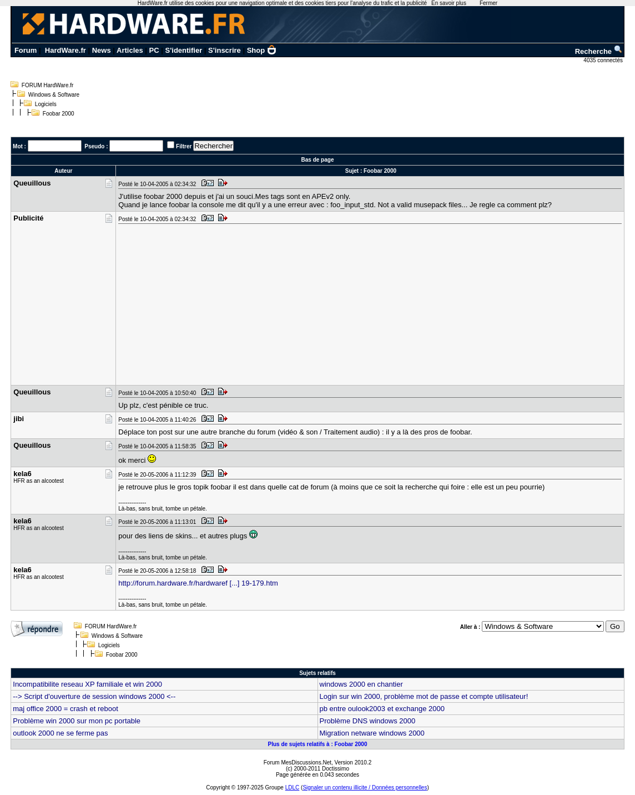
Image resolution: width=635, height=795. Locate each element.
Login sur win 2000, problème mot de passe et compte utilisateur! (424, 696)
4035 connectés (603, 60)
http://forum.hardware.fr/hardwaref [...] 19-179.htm (198, 583)
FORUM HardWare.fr (48, 85)
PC (154, 50)
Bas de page (317, 160)
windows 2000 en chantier (361, 684)
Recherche (599, 51)
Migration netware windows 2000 (372, 733)
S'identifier (184, 50)
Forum (25, 50)
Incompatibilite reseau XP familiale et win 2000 (87, 684)
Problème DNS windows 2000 (368, 721)
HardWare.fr (65, 50)
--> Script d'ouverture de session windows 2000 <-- (94, 696)
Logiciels (46, 104)
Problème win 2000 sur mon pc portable (76, 721)
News (101, 50)
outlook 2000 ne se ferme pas (60, 733)
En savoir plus (448, 3)
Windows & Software (53, 95)
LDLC (292, 787)
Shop (262, 50)
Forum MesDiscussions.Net (297, 762)
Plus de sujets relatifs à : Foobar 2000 (317, 744)
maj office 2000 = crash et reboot (65, 708)
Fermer (488, 3)
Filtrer (183, 146)
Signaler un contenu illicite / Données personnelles (365, 787)
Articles (130, 50)
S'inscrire (224, 50)
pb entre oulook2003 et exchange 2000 (382, 708)
